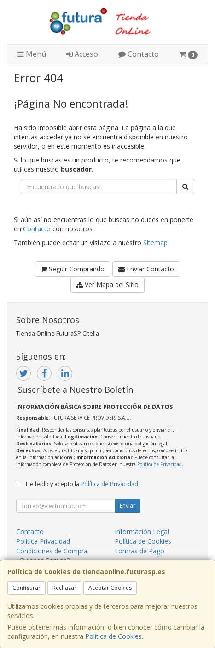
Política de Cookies (113, 636)
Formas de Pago (139, 550)
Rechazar (64, 588)
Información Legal (142, 531)
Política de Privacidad (159, 464)
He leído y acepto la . (82, 484)
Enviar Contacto (146, 268)
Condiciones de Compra (51, 550)
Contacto (138, 54)
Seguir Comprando (73, 268)
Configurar (26, 588)
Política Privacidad (43, 541)
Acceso (82, 54)
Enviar (127, 506)
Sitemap (155, 242)
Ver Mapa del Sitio (107, 284)
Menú (31, 54)
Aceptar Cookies (110, 588)
